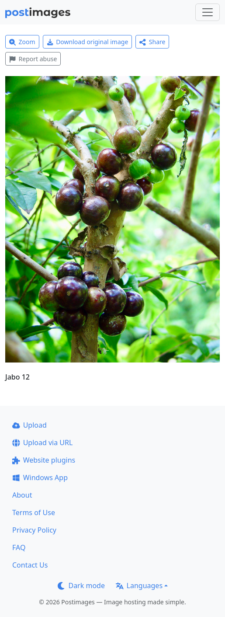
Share (152, 42)
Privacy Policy (34, 530)
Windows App (40, 477)
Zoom (22, 42)
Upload (29, 425)
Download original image (87, 42)
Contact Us (30, 565)
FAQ (18, 547)
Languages (139, 585)
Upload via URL (42, 442)
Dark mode (81, 585)
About (22, 495)
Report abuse (33, 59)
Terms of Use (33, 512)
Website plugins (43, 460)
